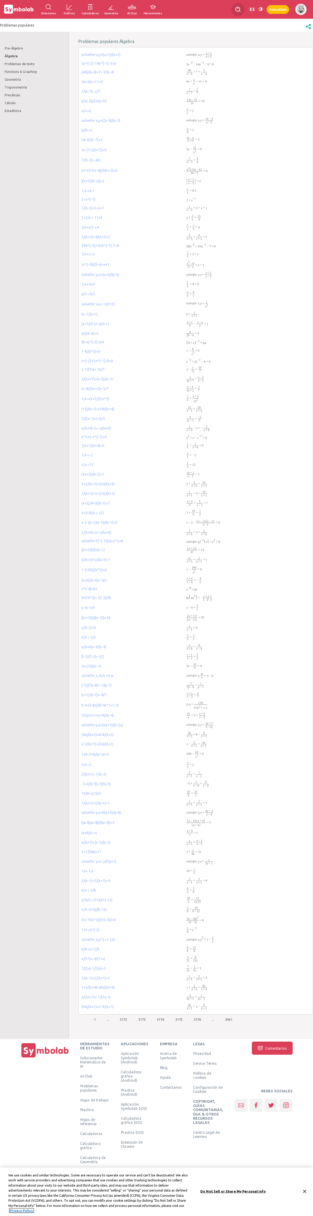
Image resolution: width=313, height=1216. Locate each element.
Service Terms (205, 1063)
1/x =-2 (87, 455)
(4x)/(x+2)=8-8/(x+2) (97, 735)
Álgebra (11, 56)
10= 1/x (87, 871)
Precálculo (12, 95)
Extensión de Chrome (132, 1144)
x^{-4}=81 (89, 589)
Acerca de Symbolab (168, 1055)
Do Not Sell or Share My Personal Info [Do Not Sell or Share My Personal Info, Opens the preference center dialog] (233, 1192)
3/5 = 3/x (88, 637)
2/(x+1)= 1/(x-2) (93, 774)
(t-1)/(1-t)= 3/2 (92, 656)
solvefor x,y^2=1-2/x (98, 939)
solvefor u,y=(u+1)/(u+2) (101, 55)
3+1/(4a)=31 (91, 852)
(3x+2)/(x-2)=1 (92, 474)
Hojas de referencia (88, 1121)
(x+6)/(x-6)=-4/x (94, 580)
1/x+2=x (88, 254)
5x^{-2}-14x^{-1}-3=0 (98, 63)
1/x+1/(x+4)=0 (92, 446)
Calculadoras (91, 1133)
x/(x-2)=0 (88, 628)
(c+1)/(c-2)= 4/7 (93, 695)
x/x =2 (86, 111)
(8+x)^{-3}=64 (92, 342)
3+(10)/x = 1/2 (92, 513)
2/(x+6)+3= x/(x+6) (96, 532)
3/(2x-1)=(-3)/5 (93, 419)
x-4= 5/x (88, 608)
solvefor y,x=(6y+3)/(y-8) (101, 812)
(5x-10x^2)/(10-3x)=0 (98, 920)
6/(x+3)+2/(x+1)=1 (96, 560)
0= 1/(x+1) (89, 314)
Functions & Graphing (21, 71)
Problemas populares (89, 1088)
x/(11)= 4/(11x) (93, 959)
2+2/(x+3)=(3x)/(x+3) (98, 484)
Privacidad (202, 1053)
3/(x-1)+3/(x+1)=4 (95, 881)
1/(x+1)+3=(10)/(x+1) (98, 494)
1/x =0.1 (87, 191)
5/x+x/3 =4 (90, 227)
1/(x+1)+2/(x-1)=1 (95, 803)
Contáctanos (171, 1087)
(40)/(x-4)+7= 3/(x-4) (97, 72)
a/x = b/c (88, 294)
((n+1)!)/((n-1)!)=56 (96, 618)
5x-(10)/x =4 (91, 666)
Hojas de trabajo (94, 1100)
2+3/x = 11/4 (91, 218)
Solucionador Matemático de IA (93, 1062)
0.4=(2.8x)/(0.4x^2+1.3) (100, 705)
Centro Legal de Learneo (206, 1134)
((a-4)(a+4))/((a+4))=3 (98, 823)
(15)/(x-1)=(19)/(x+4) (97, 409)
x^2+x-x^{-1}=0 (94, 437)
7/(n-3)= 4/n (91, 160)
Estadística (13, 110)
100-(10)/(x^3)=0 (95, 754)
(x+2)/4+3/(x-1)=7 (95, 503)
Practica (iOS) (132, 1132)
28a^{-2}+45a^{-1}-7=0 (100, 245)
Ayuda (165, 1077)
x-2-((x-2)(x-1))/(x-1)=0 (99, 522)
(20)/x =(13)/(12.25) (96, 900)
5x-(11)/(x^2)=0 (93, 150)
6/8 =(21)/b (90, 949)
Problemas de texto (20, 64)
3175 (179, 1019)
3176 (197, 1019)
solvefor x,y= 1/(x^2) (98, 304)
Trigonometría (16, 87)
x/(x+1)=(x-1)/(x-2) (96, 842)
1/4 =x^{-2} (90, 930)
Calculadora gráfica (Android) (131, 1076)
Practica (87, 1109)
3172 (123, 1019)
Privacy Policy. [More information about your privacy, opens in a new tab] (21, 1211)
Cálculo (10, 103)
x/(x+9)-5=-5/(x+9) (96, 428)
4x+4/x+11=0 (92, 82)
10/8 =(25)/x (91, 793)
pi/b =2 (87, 130)
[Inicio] (45, 1057)
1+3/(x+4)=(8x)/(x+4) (98, 987)
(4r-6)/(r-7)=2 (92, 140)
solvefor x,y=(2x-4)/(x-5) (100, 120)
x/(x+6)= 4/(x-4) (93, 647)
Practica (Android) (129, 1092)
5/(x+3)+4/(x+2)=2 (96, 237)
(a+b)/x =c (89, 833)
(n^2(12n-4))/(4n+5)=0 (99, 170)
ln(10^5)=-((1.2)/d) (96, 598)
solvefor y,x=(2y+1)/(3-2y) (102, 725)
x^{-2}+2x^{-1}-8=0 (97, 361)
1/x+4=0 (88, 284)
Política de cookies (202, 1075)
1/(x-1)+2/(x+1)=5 (95, 978)
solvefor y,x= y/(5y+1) (98, 861)
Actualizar (278, 9)
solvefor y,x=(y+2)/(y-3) (100, 275)
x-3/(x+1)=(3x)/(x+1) (97, 744)
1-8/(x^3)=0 (90, 351)
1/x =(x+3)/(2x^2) (95, 399)
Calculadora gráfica (90, 1145)
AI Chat (86, 1076)
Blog (164, 1067)
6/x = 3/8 (88, 890)
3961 (228, 1019)
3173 (142, 1019)
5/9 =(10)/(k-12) (94, 910)
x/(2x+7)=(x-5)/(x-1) (97, 379)
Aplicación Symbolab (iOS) (134, 1106)
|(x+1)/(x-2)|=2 (92, 181)
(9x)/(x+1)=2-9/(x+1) (97, 1007)
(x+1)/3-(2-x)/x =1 (95, 324)
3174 (160, 1019)
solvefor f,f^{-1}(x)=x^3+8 (102, 541)
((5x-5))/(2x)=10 (93, 101)
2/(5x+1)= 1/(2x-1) (96, 997)
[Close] (304, 1192)
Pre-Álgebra (14, 48)
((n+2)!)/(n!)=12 (93, 550)
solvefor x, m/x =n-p (97, 675)
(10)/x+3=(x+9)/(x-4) (97, 715)
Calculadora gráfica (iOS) (131, 1120)
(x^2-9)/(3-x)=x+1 (95, 264)
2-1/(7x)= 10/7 (93, 369)
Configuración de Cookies (207, 1089)
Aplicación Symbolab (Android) (130, 1057)
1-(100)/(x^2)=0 (94, 570)
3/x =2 (86, 765)
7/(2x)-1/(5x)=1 (93, 968)
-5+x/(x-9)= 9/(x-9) (96, 784)
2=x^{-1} (88, 199)
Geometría (13, 79)
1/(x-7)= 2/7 (90, 91)
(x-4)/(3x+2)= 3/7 (95, 389)
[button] (308, 29)
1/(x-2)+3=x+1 (92, 208)
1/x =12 (87, 465)
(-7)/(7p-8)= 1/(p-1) (96, 685)
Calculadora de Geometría (93, 1159)
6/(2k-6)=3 (89, 333)
